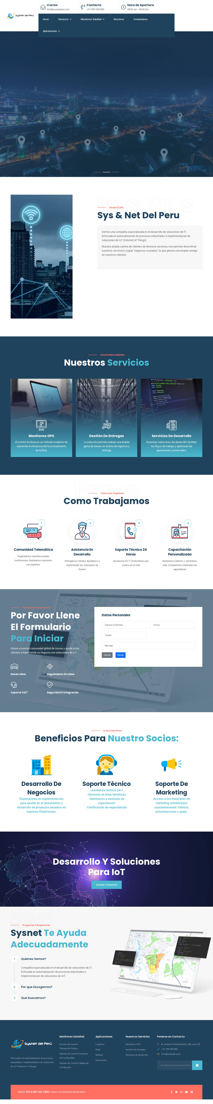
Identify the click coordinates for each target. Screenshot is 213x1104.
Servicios (64, 19)
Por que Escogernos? (36, 991)
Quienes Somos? (33, 963)
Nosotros (119, 19)
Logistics (100, 1049)
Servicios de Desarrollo (172, 439)
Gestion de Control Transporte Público (68, 1051)
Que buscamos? (33, 1002)
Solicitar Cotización (106, 889)
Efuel (98, 1054)
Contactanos (141, 19)
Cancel (107, 658)
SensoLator (101, 1064)
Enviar (120, 658)
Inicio (46, 19)
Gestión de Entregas (106, 439)
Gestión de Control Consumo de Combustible (73, 1060)
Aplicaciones (51, 31)
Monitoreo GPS (41, 439)
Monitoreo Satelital (92, 19)
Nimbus (99, 1059)
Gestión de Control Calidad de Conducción (73, 1069)
